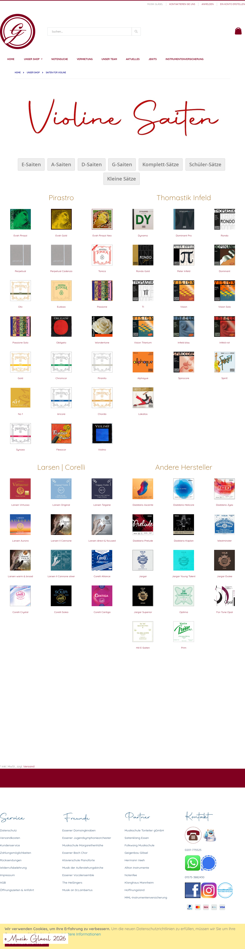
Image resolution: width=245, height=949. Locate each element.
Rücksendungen (11, 860)
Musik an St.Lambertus (77, 890)
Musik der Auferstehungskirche (82, 868)
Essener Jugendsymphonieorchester (86, 838)
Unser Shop (33, 73)
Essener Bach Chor (75, 853)
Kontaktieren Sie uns (182, 4)
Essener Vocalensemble (78, 875)
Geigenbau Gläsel (136, 853)
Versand (28, 766)
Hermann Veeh (135, 860)
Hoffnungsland (134, 890)
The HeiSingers (72, 882)
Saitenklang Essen (137, 838)
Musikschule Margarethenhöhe (82, 845)
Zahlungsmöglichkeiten (15, 853)
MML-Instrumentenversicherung (146, 897)
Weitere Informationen (81, 934)
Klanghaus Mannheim (139, 882)
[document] (123, 936)
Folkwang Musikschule (139, 845)
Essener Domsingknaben (79, 830)
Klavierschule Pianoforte (78, 860)
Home (18, 72)
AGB (3, 882)
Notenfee (131, 875)
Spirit (224, 378)
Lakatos (142, 413)
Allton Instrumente (137, 868)
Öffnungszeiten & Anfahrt (17, 890)
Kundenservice (10, 845)
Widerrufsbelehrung (13, 868)
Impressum (7, 875)
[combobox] (94, 31)
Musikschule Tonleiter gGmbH (144, 830)
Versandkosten (10, 838)
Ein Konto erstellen (232, 4)
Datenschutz (8, 830)
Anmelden (207, 4)
